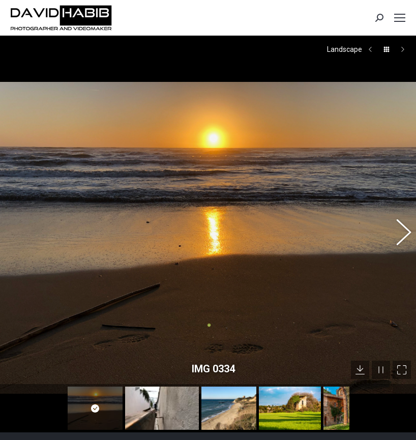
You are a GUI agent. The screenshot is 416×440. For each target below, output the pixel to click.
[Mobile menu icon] (400, 18)
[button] (398, 218)
